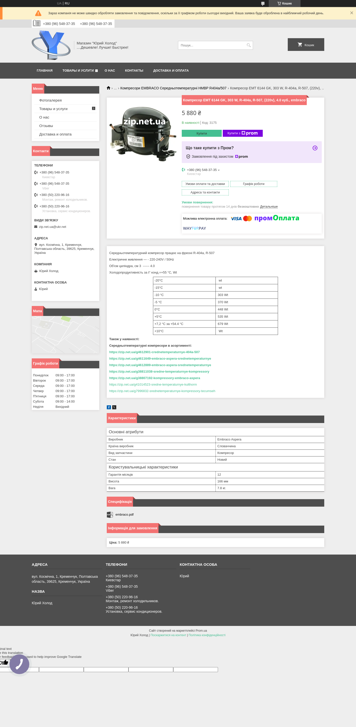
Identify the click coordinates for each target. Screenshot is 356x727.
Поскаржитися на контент (168, 626)
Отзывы (46, 126)
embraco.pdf (125, 506)
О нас (110, 70)
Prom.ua (201, 622)
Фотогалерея (50, 100)
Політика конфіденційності (207, 626)
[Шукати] (248, 45)
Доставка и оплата (171, 70)
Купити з (243, 133)
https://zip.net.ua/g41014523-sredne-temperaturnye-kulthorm (153, 376)
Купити (201, 133)
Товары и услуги (78, 70)
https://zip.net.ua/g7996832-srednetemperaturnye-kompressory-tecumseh (162, 382)
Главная (44, 70)
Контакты (134, 70)
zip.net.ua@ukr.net (52, 227)
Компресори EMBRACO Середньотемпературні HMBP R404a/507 (173, 88)
